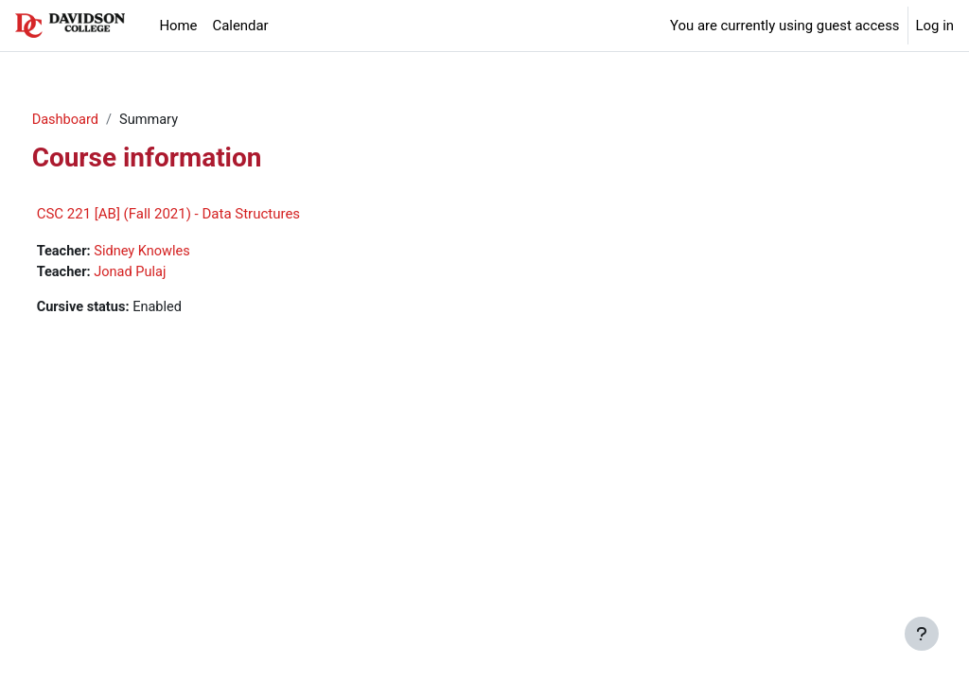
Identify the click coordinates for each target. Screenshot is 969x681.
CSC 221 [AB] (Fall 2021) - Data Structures (203, 214)
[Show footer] (922, 634)
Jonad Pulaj (167, 273)
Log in (935, 25)
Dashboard (101, 120)
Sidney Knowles (180, 252)
